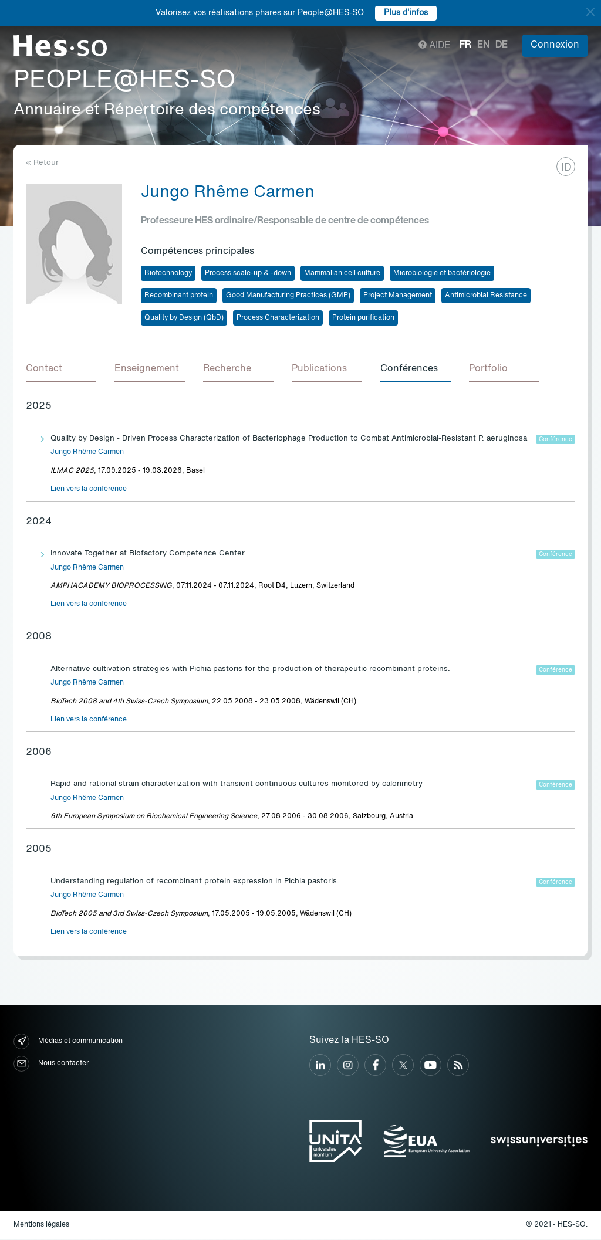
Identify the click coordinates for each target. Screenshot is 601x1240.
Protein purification (363, 317)
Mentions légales (41, 1225)
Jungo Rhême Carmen (87, 452)
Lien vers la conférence (88, 489)
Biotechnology (168, 273)
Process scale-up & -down (248, 273)
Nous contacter (51, 1064)
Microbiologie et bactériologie (442, 273)
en (483, 45)
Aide (434, 45)
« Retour (42, 163)
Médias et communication (68, 1042)
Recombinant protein (178, 295)
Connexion (555, 45)
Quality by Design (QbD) (184, 317)
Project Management (397, 295)
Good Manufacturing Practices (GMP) (288, 295)
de (501, 45)
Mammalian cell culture (342, 273)
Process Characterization (278, 317)
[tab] (61, 370)
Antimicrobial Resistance (486, 295)
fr (465, 45)
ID (566, 167)
